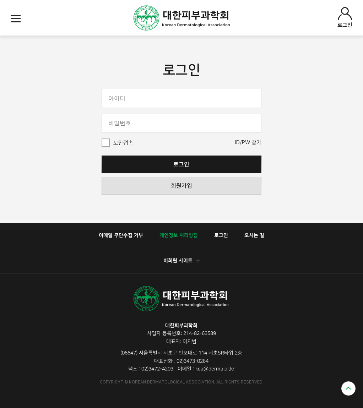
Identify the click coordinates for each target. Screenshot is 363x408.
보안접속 (123, 143)
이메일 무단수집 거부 (121, 235)
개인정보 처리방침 (178, 235)
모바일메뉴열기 (16, 18)
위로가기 (348, 388)
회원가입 (181, 186)
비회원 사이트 (181, 260)
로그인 (344, 17)
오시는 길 (254, 235)
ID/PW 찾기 (248, 143)
